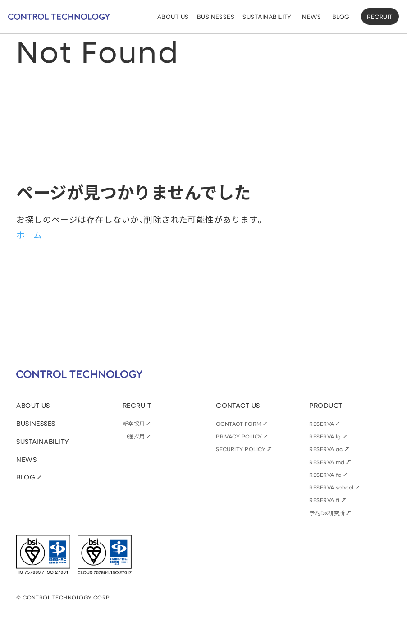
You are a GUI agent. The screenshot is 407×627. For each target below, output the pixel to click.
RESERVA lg (325, 436)
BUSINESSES (35, 423)
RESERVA (321, 423)
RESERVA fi (324, 499)
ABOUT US (33, 405)
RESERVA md (327, 462)
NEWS (26, 459)
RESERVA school (331, 487)
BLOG (25, 477)
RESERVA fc (325, 474)
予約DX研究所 (327, 512)
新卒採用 (134, 423)
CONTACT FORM (239, 423)
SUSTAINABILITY (42, 441)
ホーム (29, 234)
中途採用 (134, 436)
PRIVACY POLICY (239, 436)
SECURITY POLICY (240, 448)
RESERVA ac (326, 448)
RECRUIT (380, 16)
